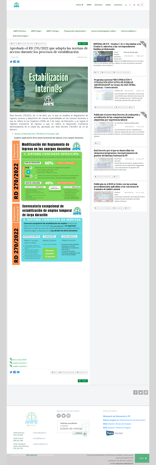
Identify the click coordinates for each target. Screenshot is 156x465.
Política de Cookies (114, 455)
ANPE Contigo (53, 31)
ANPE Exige (37, 31)
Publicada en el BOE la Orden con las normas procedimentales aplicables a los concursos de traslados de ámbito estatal (117, 187)
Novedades (106, 72)
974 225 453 (18, 435)
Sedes (108, 5)
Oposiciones (41, 43)
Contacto (118, 5)
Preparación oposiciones (76, 31)
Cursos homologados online (104, 31)
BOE (13, 43)
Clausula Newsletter (124, 458)
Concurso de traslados (104, 208)
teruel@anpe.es (39, 438)
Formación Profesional (121, 72)
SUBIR (142, 458)
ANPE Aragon (31, 455)
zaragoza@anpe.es (40, 444)
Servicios (98, 5)
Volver (83, 44)
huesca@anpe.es (39, 433)
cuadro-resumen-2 (18, 366)
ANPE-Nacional (82, 57)
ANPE (89, 5)
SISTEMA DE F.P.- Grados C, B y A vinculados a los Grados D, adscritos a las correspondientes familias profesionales (117, 46)
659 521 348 (18, 441)
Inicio (80, 5)
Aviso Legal (128, 455)
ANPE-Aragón (128, 56)
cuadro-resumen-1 (18, 363)
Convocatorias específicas (105, 107)
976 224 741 (18, 448)
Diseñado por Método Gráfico (120, 461)
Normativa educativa (25, 43)
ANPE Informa (20, 31)
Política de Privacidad (96, 455)
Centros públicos (129, 31)
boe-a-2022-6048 (18, 359)
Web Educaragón (21, 36)
